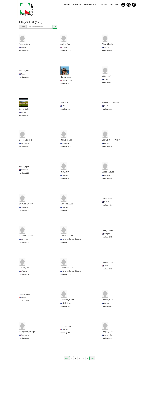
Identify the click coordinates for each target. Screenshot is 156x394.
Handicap (22, 50)
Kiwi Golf (67, 4)
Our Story (104, 4)
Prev (66, 358)
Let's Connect (114, 4)
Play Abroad (77, 4)
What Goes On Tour (90, 4)
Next (92, 358)
